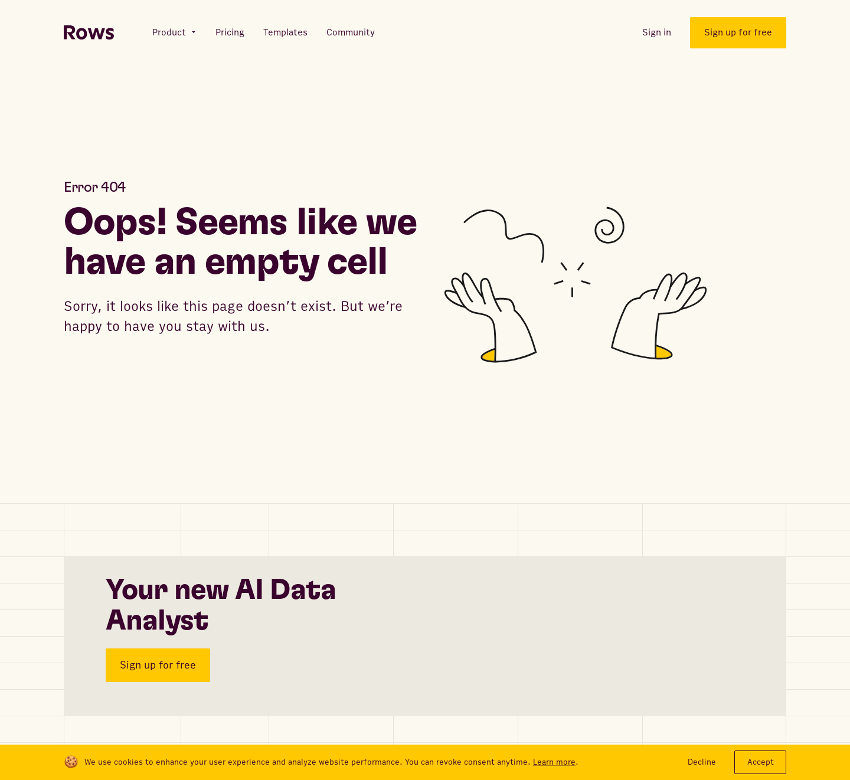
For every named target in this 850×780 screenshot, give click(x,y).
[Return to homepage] (89, 32)
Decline (702, 762)
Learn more (554, 762)
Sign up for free (158, 662)
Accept (760, 762)
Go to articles (111, 372)
